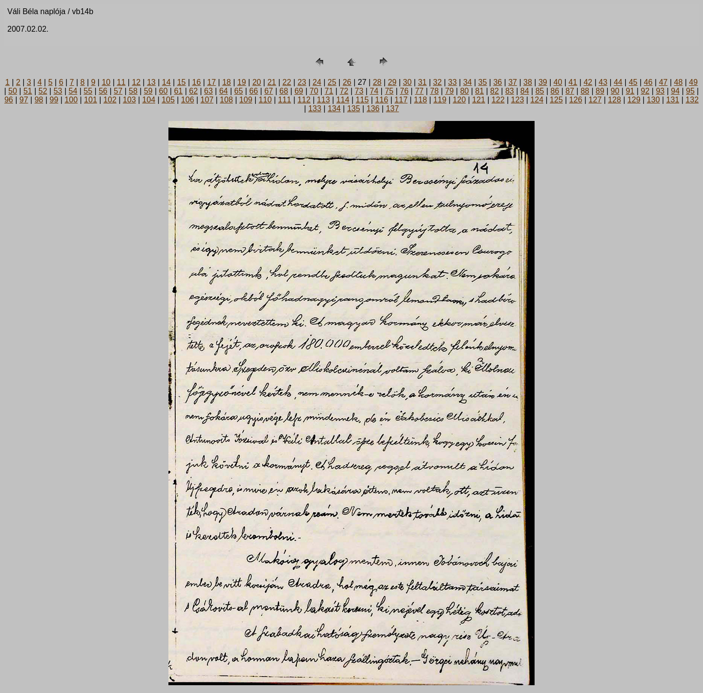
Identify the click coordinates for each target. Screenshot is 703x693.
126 (575, 100)
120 (459, 100)
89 (600, 91)
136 (373, 108)
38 (527, 82)
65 (238, 91)
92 (645, 91)
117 (401, 100)
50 (12, 91)
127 (595, 100)
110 (265, 100)
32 (437, 82)
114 (343, 100)
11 (121, 82)
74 (374, 91)
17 (211, 82)
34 (467, 82)
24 (316, 82)
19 (241, 82)
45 (633, 82)
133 (314, 108)
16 (196, 82)
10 (106, 82)
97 (24, 100)
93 (660, 91)
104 (148, 100)
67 (268, 91)
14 (166, 82)
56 (103, 91)
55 (87, 91)
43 (603, 82)
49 (693, 82)
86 (554, 91)
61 (178, 91)
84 (524, 91)
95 (690, 91)
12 (136, 82)
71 (329, 91)
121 (478, 100)
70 (314, 91)
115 (362, 100)
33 (452, 82)
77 (419, 91)
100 (71, 100)
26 (347, 82)
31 (422, 82)
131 (673, 100)
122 (498, 100)
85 (540, 91)
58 (133, 91)
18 (226, 82)
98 (39, 100)
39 (542, 82)
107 (207, 100)
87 (569, 91)
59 (148, 91)
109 (245, 100)
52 (43, 91)
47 (663, 82)
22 (287, 82)
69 (298, 91)
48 (678, 82)
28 (377, 82)
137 (392, 108)
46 (648, 82)
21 (272, 82)
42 (587, 82)
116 (381, 100)
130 (653, 100)
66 (253, 91)
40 (558, 82)
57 (118, 91)
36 (497, 82)
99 (53, 100)
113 (323, 100)
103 (129, 100)
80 (464, 91)
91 (630, 91)
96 (8, 100)
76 (404, 91)
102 (110, 100)
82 (494, 91)
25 (332, 82)
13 (151, 82)
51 (27, 91)
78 (434, 91)
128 (614, 100)
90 (615, 91)
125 (556, 100)
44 (618, 82)
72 (344, 91)
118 (420, 100)
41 (573, 82)
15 (181, 82)
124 (536, 100)
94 (675, 91)
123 (517, 100)
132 (692, 100)
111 (284, 100)
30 (407, 82)
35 (482, 82)
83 (509, 91)
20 (256, 82)
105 (168, 100)
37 (512, 82)
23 (301, 82)
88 (584, 91)
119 (440, 100)
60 (163, 91)
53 (58, 91)
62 (193, 91)
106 (187, 100)
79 (449, 91)
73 (359, 91)
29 (392, 82)
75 (389, 91)
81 (479, 91)
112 (303, 100)
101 (90, 100)
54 (72, 91)
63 (208, 91)
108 (226, 100)
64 (223, 91)
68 (283, 91)
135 (353, 108)
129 (634, 100)
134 (334, 108)
